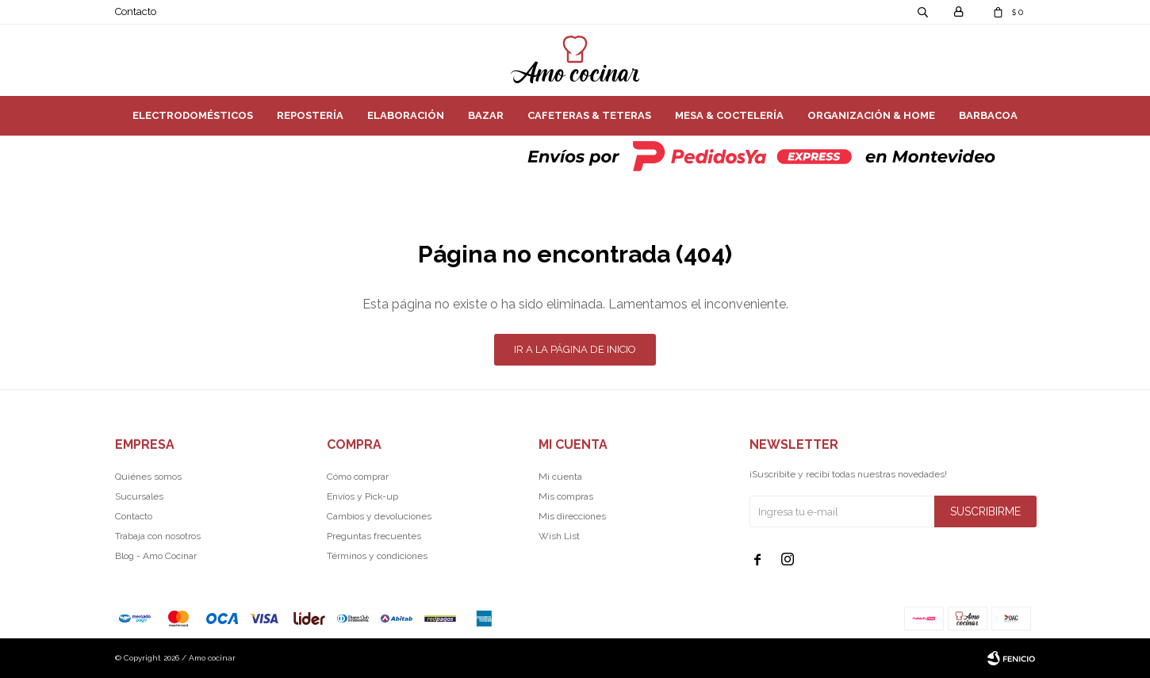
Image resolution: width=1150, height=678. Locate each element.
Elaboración (405, 115)
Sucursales (139, 496)
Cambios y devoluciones (379, 516)
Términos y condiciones (377, 555)
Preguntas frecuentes (374, 536)
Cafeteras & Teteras (589, 115)
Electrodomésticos (192, 115)
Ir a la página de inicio (575, 349)
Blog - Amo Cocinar (156, 555)
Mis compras (566, 496)
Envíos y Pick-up (362, 496)
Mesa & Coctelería (729, 115)
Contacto (135, 11)
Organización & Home (871, 115)
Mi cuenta (560, 476)
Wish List (559, 536)
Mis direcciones (572, 516)
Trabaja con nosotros (158, 536)
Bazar (486, 115)
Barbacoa (988, 115)
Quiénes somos (148, 476)
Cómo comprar (358, 476)
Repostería (310, 115)
